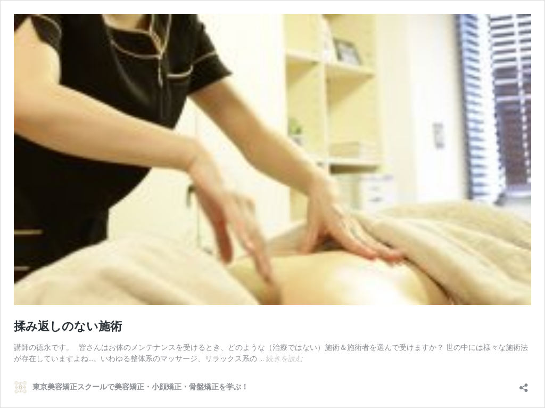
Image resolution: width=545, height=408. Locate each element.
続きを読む (284, 358)
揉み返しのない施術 (68, 326)
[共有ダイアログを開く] (523, 384)
